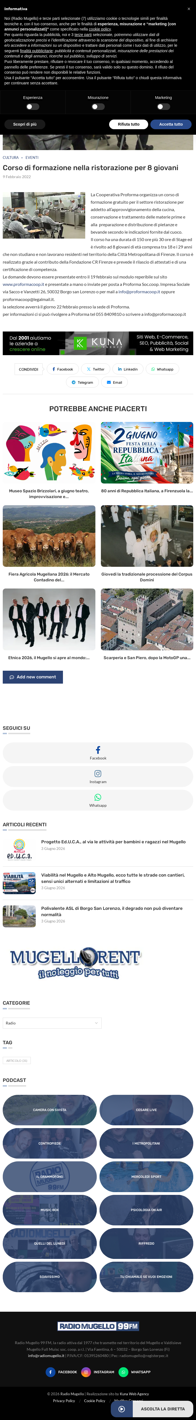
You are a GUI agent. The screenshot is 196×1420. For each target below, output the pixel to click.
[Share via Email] (114, 382)
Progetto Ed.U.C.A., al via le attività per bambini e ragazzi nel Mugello (113, 841)
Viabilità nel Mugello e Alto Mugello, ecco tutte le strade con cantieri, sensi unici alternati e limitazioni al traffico (113, 878)
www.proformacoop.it (23, 284)
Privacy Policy (64, 1401)
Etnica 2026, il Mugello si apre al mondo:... (49, 657)
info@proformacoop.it (139, 291)
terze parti (83, 34)
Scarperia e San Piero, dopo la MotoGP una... (147, 657)
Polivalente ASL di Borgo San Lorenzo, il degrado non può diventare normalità (112, 911)
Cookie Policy (94, 1401)
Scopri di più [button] (25, 124)
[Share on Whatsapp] (162, 368)
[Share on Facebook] (63, 368)
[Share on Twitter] (95, 368)
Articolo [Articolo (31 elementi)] (16, 1060)
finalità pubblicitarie (36, 51)
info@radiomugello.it (46, 1355)
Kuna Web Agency (134, 1394)
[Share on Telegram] (82, 382)
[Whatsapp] (134, 1372)
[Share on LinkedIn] (127, 368)
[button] (188, 8)
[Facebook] (61, 1372)
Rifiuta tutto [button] (129, 124)
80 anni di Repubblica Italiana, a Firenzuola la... (147, 490)
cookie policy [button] (100, 29)
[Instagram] (97, 1372)
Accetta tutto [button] (171, 124)
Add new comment (33, 677)
